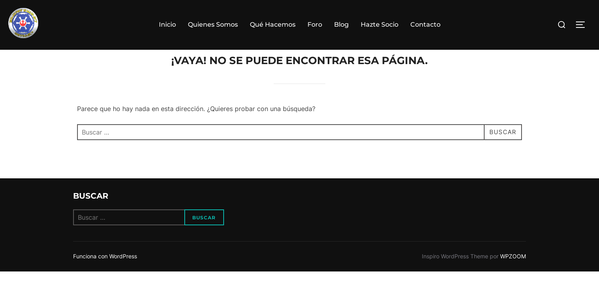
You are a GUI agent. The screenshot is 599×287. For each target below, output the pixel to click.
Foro (314, 24)
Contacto (425, 24)
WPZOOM (513, 271)
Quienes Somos (213, 24)
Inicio (167, 24)
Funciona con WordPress (105, 271)
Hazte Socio (379, 24)
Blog (341, 24)
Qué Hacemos (273, 24)
